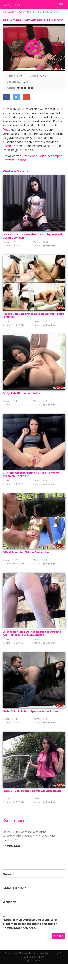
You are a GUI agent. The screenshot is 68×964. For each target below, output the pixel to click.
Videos (20, 11)
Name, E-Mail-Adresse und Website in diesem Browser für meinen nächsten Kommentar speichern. (30, 924)
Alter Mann (29, 156)
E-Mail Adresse (13, 888)
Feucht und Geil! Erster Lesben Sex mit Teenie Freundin (33, 316)
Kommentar (11, 846)
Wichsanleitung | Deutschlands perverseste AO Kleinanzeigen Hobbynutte (32, 633)
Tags (26, 960)
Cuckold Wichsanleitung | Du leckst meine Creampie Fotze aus (31, 474)
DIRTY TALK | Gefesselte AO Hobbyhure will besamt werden (32, 236)
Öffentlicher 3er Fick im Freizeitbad (26, 552)
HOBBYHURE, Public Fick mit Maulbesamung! (32, 791)
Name (7, 874)
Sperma (8, 146)
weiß (59, 109)
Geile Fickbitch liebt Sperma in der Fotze (30, 711)
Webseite (10, 902)
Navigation (11, 5)
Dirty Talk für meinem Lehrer (22, 393)
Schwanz (9, 160)
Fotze (6, 129)
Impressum (37, 960)
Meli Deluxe (9, 11)
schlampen (55, 156)
